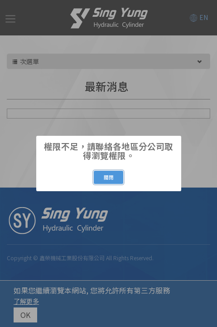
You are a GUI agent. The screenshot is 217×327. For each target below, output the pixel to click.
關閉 (109, 177)
